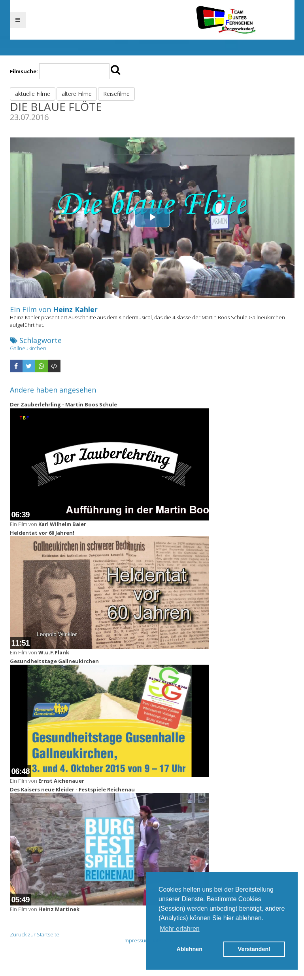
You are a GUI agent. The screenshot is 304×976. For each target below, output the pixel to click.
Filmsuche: (24, 71)
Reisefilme (116, 93)
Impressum (136, 940)
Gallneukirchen (28, 348)
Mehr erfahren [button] (180, 928)
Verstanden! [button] (254, 949)
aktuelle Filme (32, 93)
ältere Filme (77, 93)
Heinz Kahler (75, 309)
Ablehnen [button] (189, 949)
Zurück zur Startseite (34, 934)
